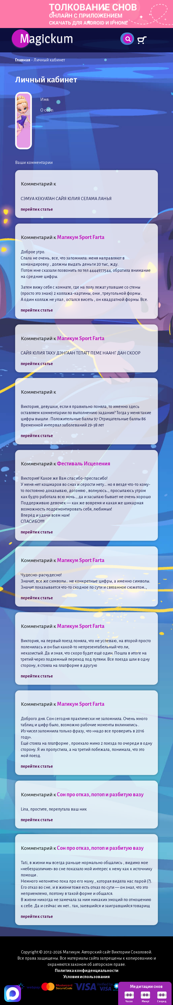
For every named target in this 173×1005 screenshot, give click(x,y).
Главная (22, 60)
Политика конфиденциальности (86, 970)
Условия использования (86, 976)
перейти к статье (37, 209)
